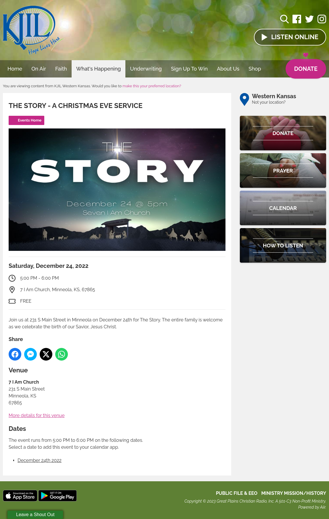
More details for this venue (37, 415)
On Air (38, 69)
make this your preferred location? (152, 86)
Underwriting (146, 69)
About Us (228, 69)
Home (14, 69)
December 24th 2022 (40, 460)
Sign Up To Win (189, 69)
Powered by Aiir (311, 507)
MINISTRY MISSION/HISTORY (293, 493)
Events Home (29, 120)
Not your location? (269, 102)
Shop (254, 69)
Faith (61, 69)
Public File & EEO (237, 493)
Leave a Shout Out (35, 514)
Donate (305, 65)
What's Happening (98, 69)
